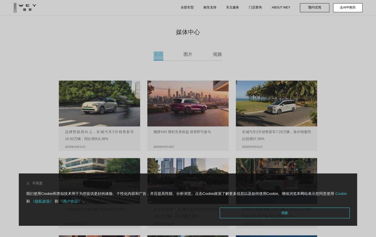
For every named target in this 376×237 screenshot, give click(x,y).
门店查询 (255, 7)
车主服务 (232, 7)
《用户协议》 (70, 201)
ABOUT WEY (281, 7)
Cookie (340, 193)
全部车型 (187, 7)
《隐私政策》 (42, 201)
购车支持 (209, 7)
